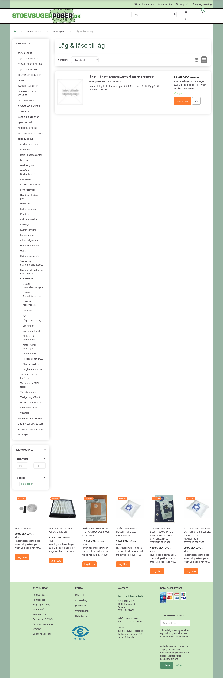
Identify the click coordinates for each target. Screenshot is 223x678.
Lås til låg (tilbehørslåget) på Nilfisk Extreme (121, 77)
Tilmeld (166, 665)
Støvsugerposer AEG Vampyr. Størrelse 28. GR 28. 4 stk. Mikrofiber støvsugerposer (197, 535)
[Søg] (175, 14)
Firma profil (182, 4)
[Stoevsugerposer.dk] (46, 15)
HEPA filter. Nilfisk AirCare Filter (61, 530)
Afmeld (179, 665)
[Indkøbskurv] (205, 12)
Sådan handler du (144, 4)
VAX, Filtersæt (24, 528)
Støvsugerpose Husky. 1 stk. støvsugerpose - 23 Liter (96, 532)
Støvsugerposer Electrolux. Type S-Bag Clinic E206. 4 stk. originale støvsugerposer (162, 535)
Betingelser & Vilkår (43, 619)
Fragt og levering (202, 4)
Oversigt (37, 628)
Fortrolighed (39, 599)
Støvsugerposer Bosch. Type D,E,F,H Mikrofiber (127, 532)
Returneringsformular (43, 623)
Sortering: (63, 59)
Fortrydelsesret (40, 594)
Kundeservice (164, 4)
